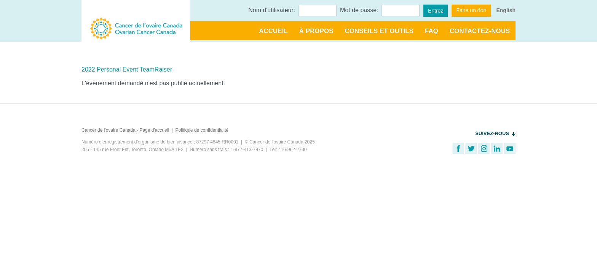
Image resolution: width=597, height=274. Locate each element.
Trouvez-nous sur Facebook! (458, 148)
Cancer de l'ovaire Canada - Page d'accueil (125, 130)
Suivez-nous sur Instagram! (484, 148)
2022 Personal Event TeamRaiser (126, 69)
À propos (316, 31)
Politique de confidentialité (202, 130)
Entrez (435, 11)
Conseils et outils (379, 31)
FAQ (431, 31)
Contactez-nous (480, 31)
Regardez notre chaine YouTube (510, 148)
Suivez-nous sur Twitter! (471, 148)
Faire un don (471, 10)
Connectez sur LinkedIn (497, 148)
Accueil (273, 31)
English (506, 10)
